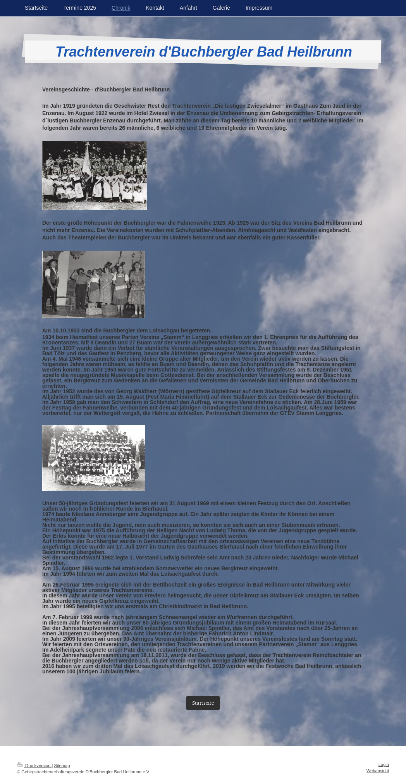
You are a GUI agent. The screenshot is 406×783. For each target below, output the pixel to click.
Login (383, 764)
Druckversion (34, 765)
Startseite (203, 703)
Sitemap (62, 765)
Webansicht (377, 770)
